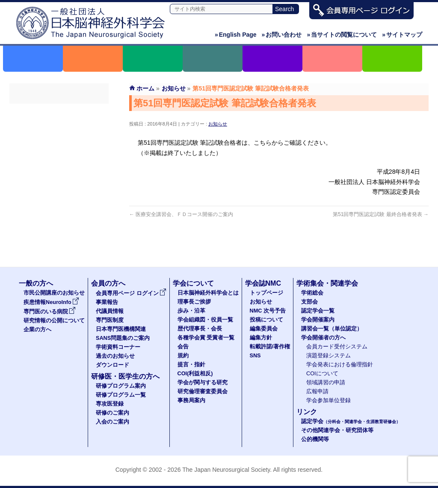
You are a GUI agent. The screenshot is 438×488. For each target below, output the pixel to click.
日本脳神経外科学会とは (208, 293)
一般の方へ (36, 283)
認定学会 (350, 421)
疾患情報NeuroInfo (51, 302)
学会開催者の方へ (323, 338)
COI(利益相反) (195, 374)
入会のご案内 (112, 422)
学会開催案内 (317, 320)
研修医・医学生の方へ (125, 376)
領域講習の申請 (325, 383)
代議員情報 (110, 311)
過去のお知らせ (59, 219)
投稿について (266, 320)
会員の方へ (108, 283)
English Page (236, 34)
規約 (183, 356)
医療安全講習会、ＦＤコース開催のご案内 (181, 214)
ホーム (145, 88)
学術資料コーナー (59, 203)
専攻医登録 (110, 404)
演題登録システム (328, 356)
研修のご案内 (112, 413)
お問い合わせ (282, 34)
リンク (306, 411)
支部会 (309, 302)
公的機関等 (315, 439)
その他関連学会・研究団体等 (337, 430)
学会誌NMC (263, 283)
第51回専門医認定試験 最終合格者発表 (381, 214)
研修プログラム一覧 (121, 395)
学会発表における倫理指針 (339, 365)
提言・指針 (191, 365)
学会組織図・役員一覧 (205, 320)
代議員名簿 (59, 142)
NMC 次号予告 (268, 311)
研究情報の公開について (54, 321)
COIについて (322, 374)
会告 (183, 347)
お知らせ (217, 123)
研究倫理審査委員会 (203, 391)
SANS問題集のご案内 (59, 188)
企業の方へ (37, 330)
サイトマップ (402, 34)
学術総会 (312, 293)
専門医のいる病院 (50, 312)
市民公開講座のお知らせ (54, 293)
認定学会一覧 (317, 311)
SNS (255, 356)
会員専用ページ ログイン (59, 111)
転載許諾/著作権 (270, 347)
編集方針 (261, 338)
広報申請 (317, 391)
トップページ (266, 293)
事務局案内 (191, 400)
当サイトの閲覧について (342, 34)
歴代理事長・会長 (200, 329)
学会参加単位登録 (328, 400)
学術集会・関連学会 (327, 283)
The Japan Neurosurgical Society (226, 469)
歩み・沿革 (191, 311)
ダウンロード (59, 234)
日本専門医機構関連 (59, 173)
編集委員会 (264, 329)
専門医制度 (59, 157)
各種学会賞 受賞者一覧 (206, 338)
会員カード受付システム (336, 347)
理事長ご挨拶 (194, 302)
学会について (193, 283)
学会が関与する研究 (203, 383)
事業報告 (59, 126)
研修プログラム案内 (121, 386)
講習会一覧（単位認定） (331, 329)
